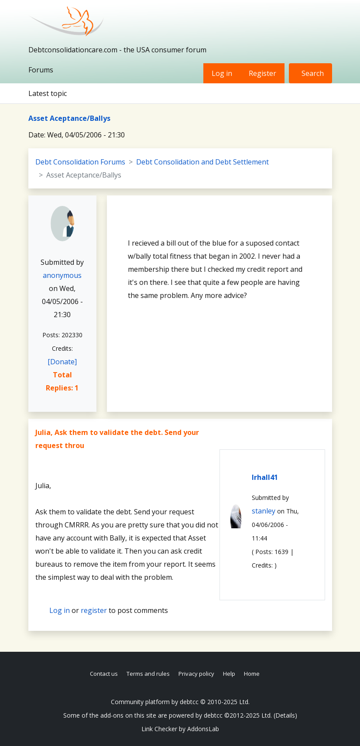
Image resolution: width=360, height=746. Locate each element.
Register (262, 73)
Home (252, 674)
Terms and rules (148, 674)
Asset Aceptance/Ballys (69, 118)
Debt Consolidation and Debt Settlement (202, 162)
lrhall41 (265, 477)
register (94, 610)
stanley (263, 511)
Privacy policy (196, 674)
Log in (222, 73)
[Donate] (62, 361)
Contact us (104, 674)
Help (229, 674)
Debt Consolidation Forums (80, 162)
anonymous (62, 275)
